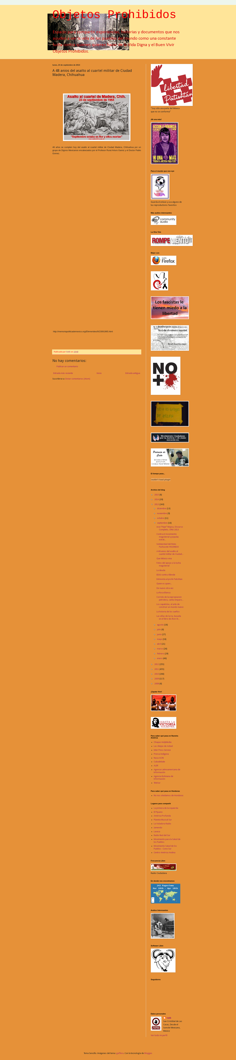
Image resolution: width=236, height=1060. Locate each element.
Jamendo (158, 827)
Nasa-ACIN (159, 758)
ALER (156, 765)
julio (159, 629)
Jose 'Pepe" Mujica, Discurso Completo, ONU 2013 (170, 528)
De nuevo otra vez (165, 588)
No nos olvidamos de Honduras (168, 795)
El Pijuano (158, 812)
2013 (156, 504)
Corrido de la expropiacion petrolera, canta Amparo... (170, 598)
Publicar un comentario (67, 366)
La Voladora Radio (162, 824)
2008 (156, 684)
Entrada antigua (132, 373)
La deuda (161, 570)
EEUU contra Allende (166, 575)
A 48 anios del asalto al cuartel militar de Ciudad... (170, 552)
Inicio (99, 373)
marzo (160, 649)
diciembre (162, 508)
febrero (161, 653)
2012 (156, 664)
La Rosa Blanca (163, 592)
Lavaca (157, 831)
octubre (161, 518)
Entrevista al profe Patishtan (169, 579)
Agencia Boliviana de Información (163, 777)
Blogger (148, 1053)
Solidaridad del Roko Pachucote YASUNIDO (168, 545)
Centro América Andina (164, 852)
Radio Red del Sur (162, 835)
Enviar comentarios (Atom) (77, 379)
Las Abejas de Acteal (163, 746)
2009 (156, 679)
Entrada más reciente (63, 373)
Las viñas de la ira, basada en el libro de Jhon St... (169, 617)
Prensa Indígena (161, 754)
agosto (160, 625)
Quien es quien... (164, 583)
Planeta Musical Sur (163, 820)
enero (160, 658)
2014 (156, 499)
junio (159, 634)
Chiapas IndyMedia (162, 742)
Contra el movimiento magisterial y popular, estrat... (168, 537)
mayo (160, 639)
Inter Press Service (162, 750)
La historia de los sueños (168, 612)
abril (159, 644)
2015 (156, 495)
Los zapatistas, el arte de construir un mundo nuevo (170, 605)
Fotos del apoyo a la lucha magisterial (169, 564)
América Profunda (162, 816)
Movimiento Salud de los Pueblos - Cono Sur (165, 847)
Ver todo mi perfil (159, 1035)
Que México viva (164, 558)
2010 (156, 674)
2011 (156, 669)
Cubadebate (159, 762)
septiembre (162, 523)
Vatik (169, 1018)
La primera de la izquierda (166, 808)
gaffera (120, 1053)
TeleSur (157, 783)
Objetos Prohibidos (114, 15)
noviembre (162, 513)
